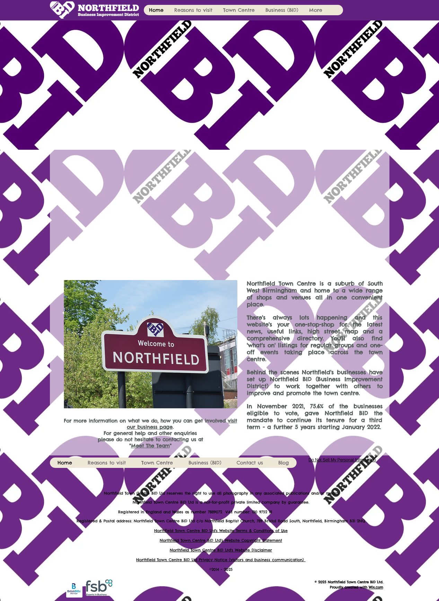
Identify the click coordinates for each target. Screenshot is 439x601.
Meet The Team (150, 446)
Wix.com (376, 587)
